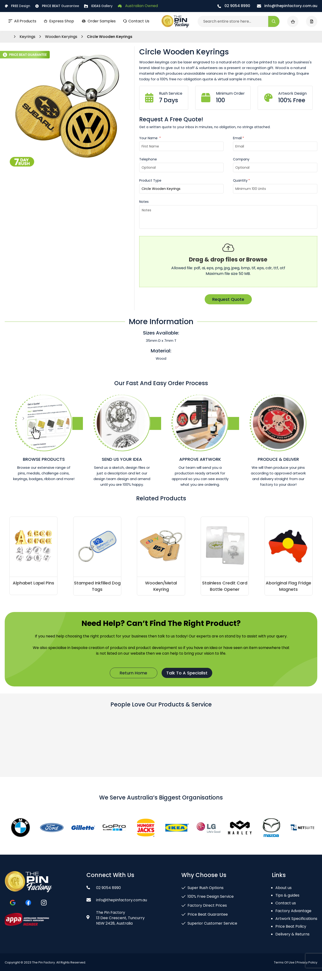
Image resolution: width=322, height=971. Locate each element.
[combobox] (239, 21)
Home (7, 36)
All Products (22, 21)
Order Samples (99, 21)
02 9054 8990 (233, 5)
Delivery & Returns (292, 934)
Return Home (133, 673)
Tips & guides (287, 895)
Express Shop (59, 21)
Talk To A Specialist (187, 673)
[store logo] (175, 21)
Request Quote (228, 299)
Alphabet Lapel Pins (33, 583)
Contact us (285, 903)
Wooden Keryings (61, 36)
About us (283, 887)
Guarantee (57, 6)
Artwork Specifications (296, 918)
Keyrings (28, 36)
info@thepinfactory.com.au (287, 5)
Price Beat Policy (290, 926)
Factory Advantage (293, 911)
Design (17, 6)
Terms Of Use (284, 962)
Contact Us (136, 21)
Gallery (98, 6)
